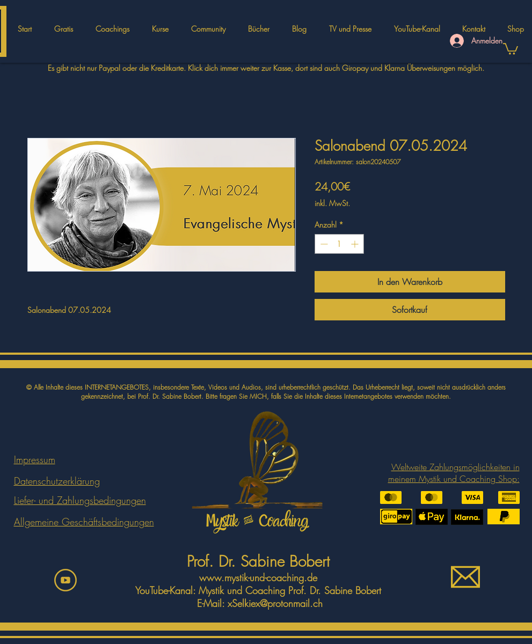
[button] (160, 29)
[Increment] (355, 244)
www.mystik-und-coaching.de (258, 577)
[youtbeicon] (65, 580)
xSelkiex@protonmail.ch (275, 603)
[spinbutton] (339, 244)
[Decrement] (323, 244)
